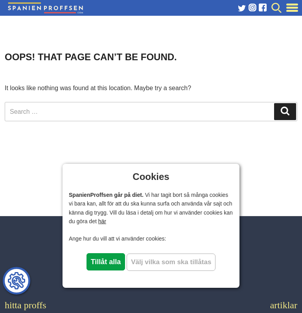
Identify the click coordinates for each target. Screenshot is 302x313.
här (102, 221)
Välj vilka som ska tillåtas (171, 262)
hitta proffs (25, 305)
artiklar (283, 305)
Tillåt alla (106, 262)
